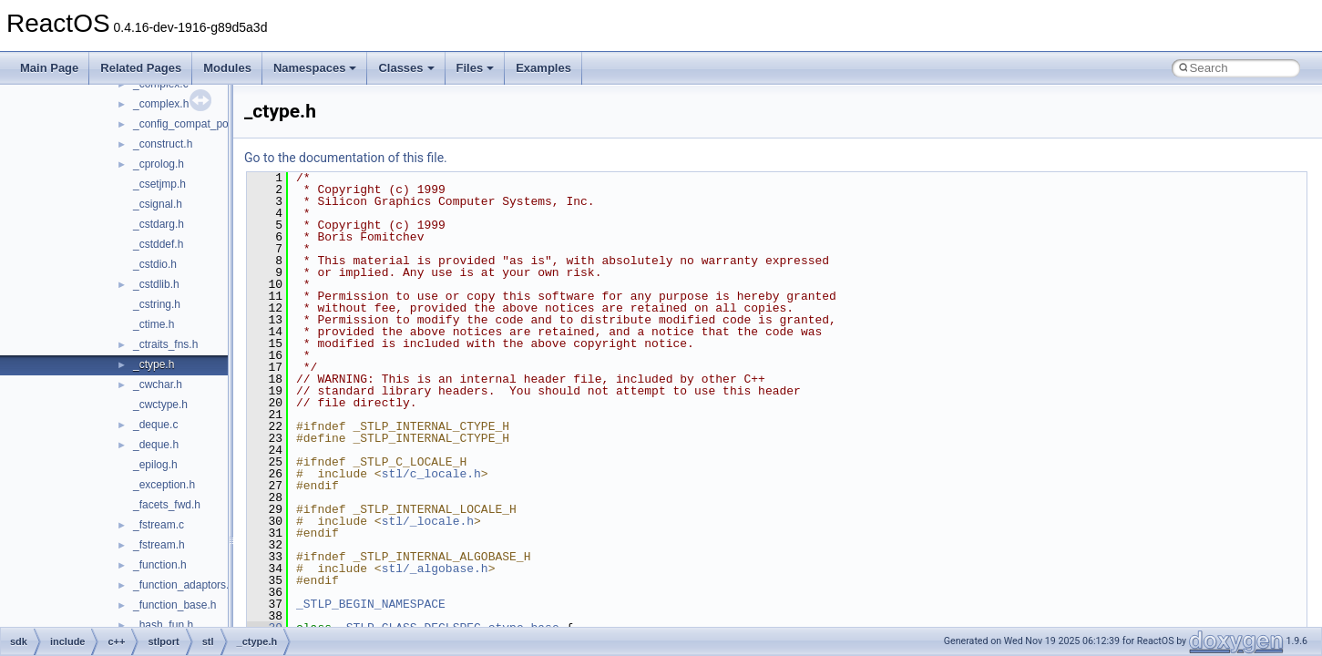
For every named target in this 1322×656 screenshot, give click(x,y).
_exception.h (164, 484)
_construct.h (162, 144)
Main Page (49, 68)
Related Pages (140, 68)
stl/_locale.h (428, 521)
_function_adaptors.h (184, 585)
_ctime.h (153, 324)
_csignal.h (157, 204)
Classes (406, 68)
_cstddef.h (158, 244)
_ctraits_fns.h (165, 344)
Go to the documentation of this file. (345, 157)
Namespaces (315, 68)
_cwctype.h (160, 404)
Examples (543, 68)
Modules (227, 68)
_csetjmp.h (159, 184)
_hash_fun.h (163, 625)
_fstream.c (158, 524)
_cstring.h (156, 304)
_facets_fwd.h (166, 504)
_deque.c (155, 424)
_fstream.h (159, 544)
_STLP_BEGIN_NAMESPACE (371, 604)
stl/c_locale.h (431, 474)
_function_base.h (174, 605)
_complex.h (161, 103)
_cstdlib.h (156, 284)
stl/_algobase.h (435, 568)
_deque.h (156, 444)
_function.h (160, 565)
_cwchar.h (157, 384)
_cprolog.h (158, 164)
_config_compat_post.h (189, 124)
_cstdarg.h (158, 224)
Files (475, 68)
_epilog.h (155, 464)
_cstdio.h (155, 264)
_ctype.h (153, 364)
